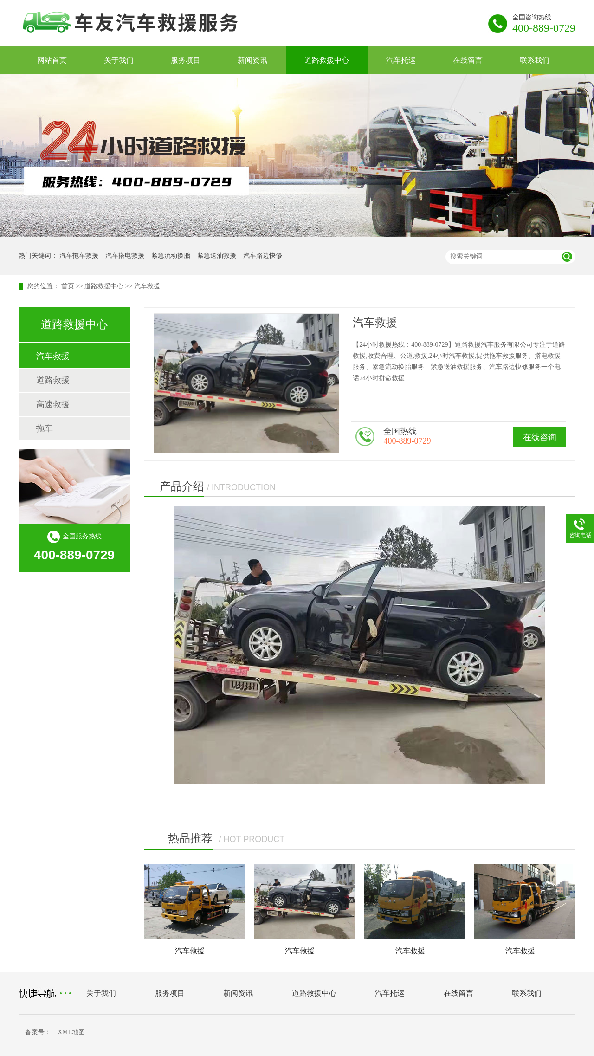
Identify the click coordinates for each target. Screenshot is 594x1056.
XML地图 (71, 1032)
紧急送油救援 (216, 255)
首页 (67, 286)
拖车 (44, 428)
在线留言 (468, 60)
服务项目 (185, 60)
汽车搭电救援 (124, 255)
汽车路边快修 (262, 255)
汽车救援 (147, 286)
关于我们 (119, 60)
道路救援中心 (326, 60)
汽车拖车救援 (78, 255)
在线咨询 (539, 437)
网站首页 (52, 60)
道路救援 (53, 380)
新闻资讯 (252, 60)
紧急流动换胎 (170, 255)
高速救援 (53, 404)
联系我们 (534, 60)
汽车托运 (401, 60)
